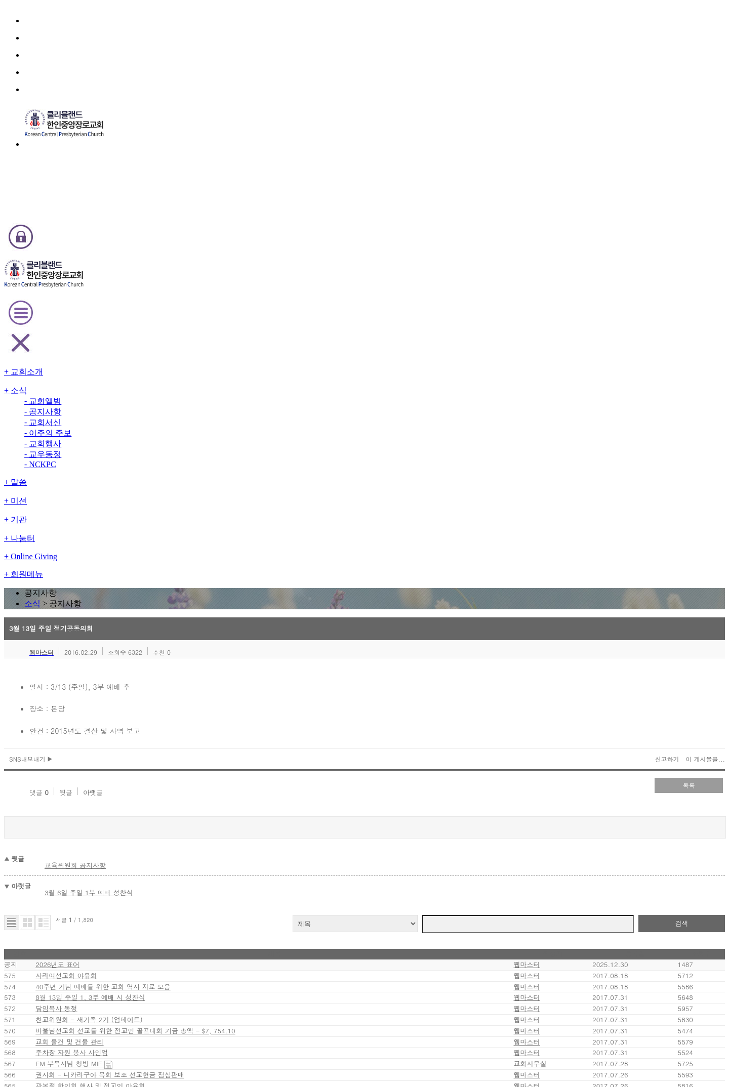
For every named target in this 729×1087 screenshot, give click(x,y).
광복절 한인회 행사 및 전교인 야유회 (185, 728)
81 (322, 838)
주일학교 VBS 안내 (162, 749)
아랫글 (177, 338)
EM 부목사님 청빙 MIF (167, 685)
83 (348, 838)
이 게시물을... (600, 310)
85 (373, 838)
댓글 (125, 338)
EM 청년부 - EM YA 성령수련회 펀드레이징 (195, 813)
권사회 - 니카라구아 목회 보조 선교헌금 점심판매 (203, 706)
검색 (587, 444)
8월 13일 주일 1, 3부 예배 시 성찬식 (186, 558)
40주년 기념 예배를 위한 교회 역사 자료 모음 (197, 536)
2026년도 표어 (159, 494)
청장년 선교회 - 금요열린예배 (177, 792)
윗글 (151, 338)
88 (413, 838)
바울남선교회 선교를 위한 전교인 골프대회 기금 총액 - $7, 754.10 (228, 621)
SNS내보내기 (136, 310)
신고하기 (565, 310)
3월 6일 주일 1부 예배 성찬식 (192, 420)
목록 (592, 336)
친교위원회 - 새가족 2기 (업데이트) (185, 600)
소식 (350, 123)
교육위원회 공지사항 (180, 399)
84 (360, 838)
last (455, 838)
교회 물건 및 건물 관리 (166, 643)
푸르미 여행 (152, 770)
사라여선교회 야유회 (164, 515)
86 (386, 838)
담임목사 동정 (155, 579)
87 (399, 838)
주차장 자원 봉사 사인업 (168, 664)
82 (335, 838)
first (275, 838)
